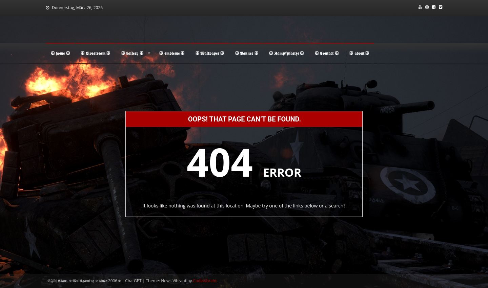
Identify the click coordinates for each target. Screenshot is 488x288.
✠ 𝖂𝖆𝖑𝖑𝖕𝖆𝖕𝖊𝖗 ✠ (210, 53)
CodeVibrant (205, 281)
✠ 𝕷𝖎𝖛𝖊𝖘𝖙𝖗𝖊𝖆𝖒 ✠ (95, 53)
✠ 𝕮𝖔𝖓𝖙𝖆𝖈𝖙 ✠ (327, 53)
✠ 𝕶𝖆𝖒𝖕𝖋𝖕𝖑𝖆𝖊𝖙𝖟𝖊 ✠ (286, 53)
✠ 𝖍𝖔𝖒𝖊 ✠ (60, 53)
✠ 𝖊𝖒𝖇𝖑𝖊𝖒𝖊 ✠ (171, 53)
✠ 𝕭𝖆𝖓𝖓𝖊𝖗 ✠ (246, 53)
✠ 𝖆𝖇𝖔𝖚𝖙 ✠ (359, 53)
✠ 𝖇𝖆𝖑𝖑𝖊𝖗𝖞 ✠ (132, 53)
